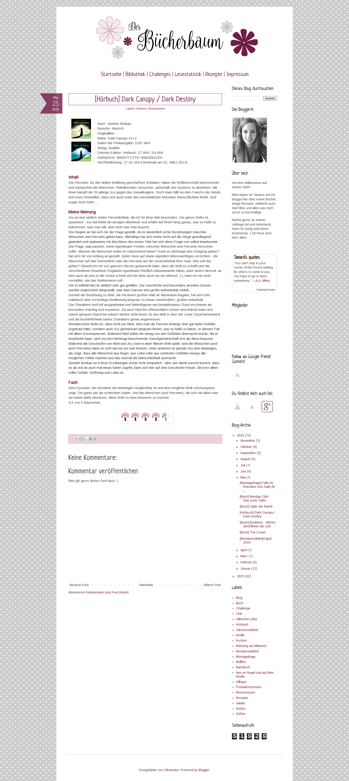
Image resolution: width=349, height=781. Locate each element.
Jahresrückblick (247, 630)
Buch (239, 603)
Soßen (240, 708)
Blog (239, 598)
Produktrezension (248, 687)
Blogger (203, 770)
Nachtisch (243, 667)
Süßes (240, 714)
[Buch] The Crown (253, 532)
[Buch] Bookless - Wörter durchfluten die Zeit (258, 524)
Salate (240, 703)
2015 (241, 576)
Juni (243, 471)
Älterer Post (212, 585)
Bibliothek (135, 75)
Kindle (240, 635)
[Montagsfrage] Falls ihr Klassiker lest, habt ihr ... (257, 486)
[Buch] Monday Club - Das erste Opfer (255, 498)
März (244, 556)
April (244, 550)
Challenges (160, 75)
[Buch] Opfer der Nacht (256, 506)
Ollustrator (171, 770)
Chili (239, 613)
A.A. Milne (263, 280)
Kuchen (241, 640)
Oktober (246, 447)
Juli (243, 465)
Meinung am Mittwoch (251, 646)
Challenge (243, 608)
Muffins (241, 662)
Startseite (111, 75)
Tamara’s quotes (247, 257)
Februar (246, 562)
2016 (241, 435)
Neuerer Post (79, 585)
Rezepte (213, 75)
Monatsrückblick (247, 651)
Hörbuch (141, 108)
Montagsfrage (246, 656)
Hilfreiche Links (246, 619)
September (248, 453)
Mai (243, 477)
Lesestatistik (188, 75)
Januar (245, 568)
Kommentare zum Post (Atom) (107, 592)
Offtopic (241, 682)
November (248, 440)
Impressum (237, 75)
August (246, 459)
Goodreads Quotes (266, 290)
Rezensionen (156, 108)
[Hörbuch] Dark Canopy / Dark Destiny (257, 514)
